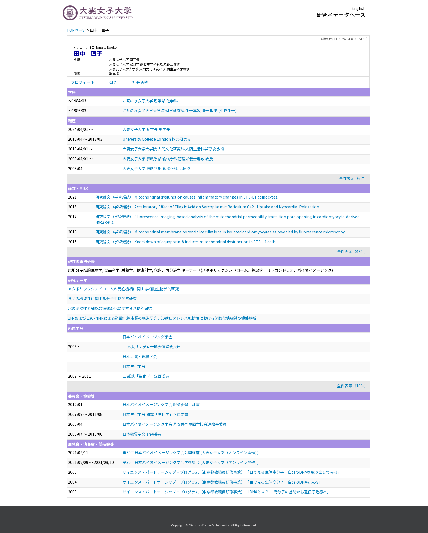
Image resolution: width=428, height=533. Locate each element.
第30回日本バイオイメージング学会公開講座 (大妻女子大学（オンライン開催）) (190, 452)
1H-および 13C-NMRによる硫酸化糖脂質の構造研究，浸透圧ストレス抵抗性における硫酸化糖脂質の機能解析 (162, 318)
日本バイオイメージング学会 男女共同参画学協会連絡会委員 (175, 424)
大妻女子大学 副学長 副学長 (146, 129)
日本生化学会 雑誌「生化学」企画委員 (155, 414)
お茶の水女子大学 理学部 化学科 (150, 100)
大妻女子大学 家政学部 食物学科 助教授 (156, 168)
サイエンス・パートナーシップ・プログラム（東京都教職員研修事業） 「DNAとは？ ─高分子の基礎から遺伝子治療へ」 (227, 491)
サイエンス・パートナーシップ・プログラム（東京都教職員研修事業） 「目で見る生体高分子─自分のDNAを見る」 (222, 482)
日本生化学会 (134, 366)
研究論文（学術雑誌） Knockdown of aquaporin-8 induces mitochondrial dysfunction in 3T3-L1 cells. (186, 241)
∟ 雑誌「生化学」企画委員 (146, 376)
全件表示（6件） (353, 178)
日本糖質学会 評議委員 (142, 434)
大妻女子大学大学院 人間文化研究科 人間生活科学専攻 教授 (173, 149)
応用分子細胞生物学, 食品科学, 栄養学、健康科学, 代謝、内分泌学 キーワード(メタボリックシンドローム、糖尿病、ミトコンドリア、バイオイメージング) (200, 270)
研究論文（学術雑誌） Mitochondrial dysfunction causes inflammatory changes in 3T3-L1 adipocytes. (186, 197)
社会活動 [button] (140, 82)
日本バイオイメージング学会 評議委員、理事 (161, 404)
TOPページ (76, 30)
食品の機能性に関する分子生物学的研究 (102, 298)
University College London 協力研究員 (157, 139)
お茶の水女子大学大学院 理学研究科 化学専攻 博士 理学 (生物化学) (179, 110)
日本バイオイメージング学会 (147, 336)
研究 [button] (113, 82)
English (358, 8)
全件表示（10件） (352, 386)
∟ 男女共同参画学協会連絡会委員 (152, 346)
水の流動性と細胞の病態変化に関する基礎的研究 (110, 308)
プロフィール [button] (82, 82)
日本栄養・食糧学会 (140, 356)
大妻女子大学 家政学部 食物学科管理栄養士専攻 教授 (168, 158)
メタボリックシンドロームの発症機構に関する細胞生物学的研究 (123, 288)
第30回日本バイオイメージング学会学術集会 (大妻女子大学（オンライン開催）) (190, 462)
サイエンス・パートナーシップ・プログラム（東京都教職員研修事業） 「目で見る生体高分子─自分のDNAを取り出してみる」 (232, 472)
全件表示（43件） (352, 251)
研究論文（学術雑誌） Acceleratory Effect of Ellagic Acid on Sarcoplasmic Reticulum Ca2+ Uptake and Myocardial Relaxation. (207, 206)
